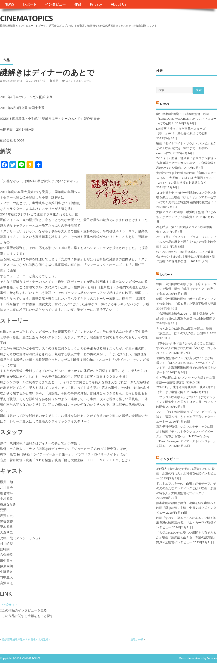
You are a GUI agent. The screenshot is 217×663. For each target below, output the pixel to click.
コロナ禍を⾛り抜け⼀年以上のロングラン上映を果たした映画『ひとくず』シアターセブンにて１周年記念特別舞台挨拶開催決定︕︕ (186, 197)
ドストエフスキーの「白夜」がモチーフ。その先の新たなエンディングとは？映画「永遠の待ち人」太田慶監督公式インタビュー (186, 488)
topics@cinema (12, 81)
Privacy (96, 4)
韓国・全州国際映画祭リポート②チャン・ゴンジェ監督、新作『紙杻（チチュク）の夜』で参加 (186, 289)
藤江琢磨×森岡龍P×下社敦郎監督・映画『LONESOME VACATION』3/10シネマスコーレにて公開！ (186, 118)
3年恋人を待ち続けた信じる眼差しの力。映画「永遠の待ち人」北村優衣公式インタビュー (186, 473)
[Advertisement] (135, 40)
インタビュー (55, 4)
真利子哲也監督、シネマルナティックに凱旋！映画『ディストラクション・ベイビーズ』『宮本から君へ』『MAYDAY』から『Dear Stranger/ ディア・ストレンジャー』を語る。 (186, 436)
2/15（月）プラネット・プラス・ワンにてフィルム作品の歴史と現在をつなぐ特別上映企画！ (186, 241)
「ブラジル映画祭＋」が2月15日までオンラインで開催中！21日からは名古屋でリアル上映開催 (186, 402)
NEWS (9, 4)
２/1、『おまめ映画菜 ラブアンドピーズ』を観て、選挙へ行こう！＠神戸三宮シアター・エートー (186, 416)
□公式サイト (9, 605)
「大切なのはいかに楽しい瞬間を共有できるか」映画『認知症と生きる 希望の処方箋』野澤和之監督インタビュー (186, 537)
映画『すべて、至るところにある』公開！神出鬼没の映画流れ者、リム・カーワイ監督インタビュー (186, 522)
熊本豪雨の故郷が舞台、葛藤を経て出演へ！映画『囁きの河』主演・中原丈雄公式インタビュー (186, 507)
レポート (30, 4)
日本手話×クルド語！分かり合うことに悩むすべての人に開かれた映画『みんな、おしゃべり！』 (186, 348)
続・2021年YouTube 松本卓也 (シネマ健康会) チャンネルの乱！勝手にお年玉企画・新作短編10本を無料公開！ (185, 256)
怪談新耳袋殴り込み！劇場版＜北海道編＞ (26, 639)
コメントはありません (78, 81)
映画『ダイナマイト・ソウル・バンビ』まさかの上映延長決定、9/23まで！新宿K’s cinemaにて (186, 148)
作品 (77, 4)
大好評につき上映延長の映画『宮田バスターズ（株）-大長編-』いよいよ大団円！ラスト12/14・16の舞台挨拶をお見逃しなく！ (186, 177)
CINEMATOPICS (26, 18)
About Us (118, 4)
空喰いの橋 (137, 639)
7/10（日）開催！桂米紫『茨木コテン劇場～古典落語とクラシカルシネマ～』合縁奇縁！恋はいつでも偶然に (186, 163)
